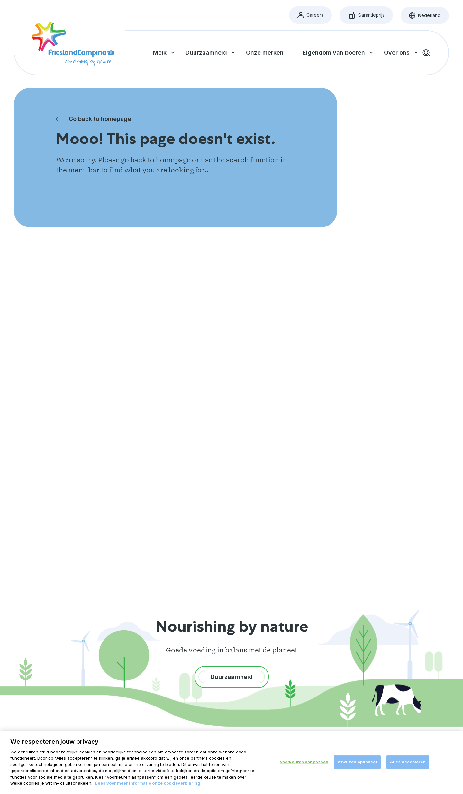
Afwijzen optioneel (357, 761)
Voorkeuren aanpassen (304, 761)
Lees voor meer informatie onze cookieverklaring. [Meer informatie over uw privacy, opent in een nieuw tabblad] (148, 783)
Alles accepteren (408, 761)
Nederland (429, 17)
